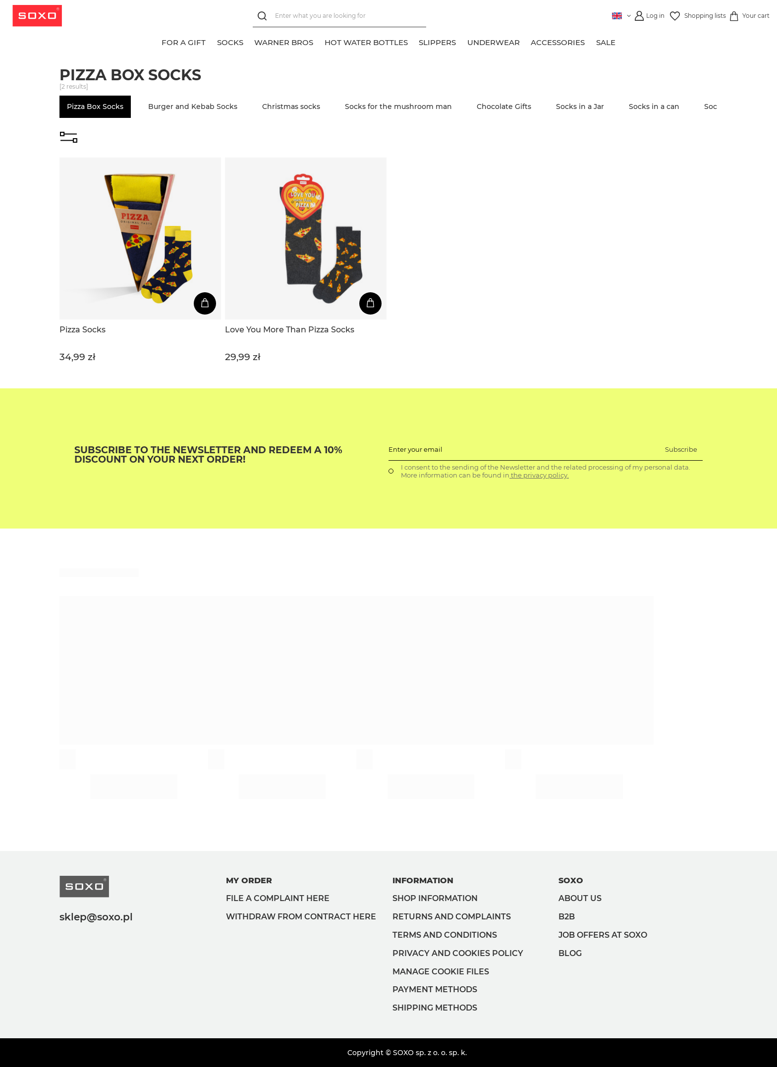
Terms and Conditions (444, 935)
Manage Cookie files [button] (440, 971)
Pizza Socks (82, 329)
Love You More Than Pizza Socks (289, 329)
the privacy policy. (539, 475)
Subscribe (681, 449)
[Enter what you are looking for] (338, 16)
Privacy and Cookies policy (457, 953)
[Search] (262, 16)
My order (249, 880)
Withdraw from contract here (301, 916)
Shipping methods (434, 1008)
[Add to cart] (205, 303)
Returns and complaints (451, 916)
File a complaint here (278, 898)
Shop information (435, 898)
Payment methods (434, 989)
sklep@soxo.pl (96, 917)
